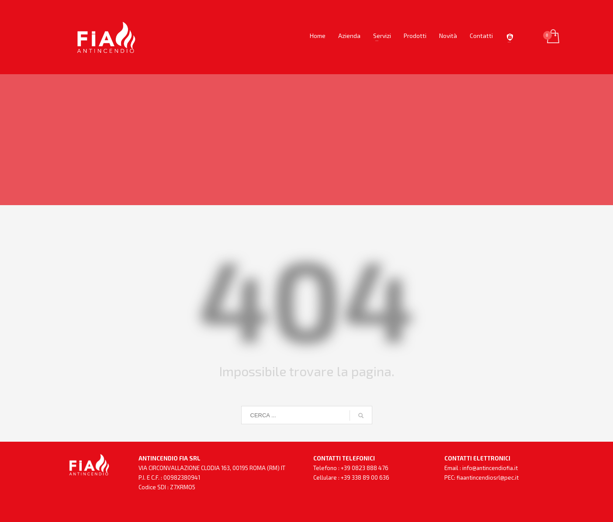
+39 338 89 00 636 (365, 477)
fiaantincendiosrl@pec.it (488, 477)
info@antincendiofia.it (490, 467)
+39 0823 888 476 (364, 467)
